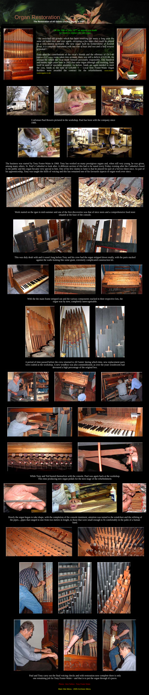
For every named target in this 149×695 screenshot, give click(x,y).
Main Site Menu (65, 689)
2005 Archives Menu (82, 689)
